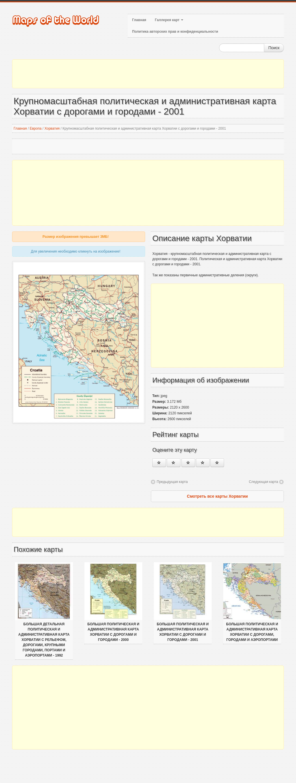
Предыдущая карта (172, 482)
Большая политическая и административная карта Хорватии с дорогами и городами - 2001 (183, 632)
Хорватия (52, 128)
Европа (36, 128)
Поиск (274, 47)
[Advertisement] (148, 74)
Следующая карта (263, 482)
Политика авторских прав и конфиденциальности (175, 32)
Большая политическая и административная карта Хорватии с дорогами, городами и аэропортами (252, 632)
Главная (139, 20)
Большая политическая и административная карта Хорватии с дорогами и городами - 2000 (113, 632)
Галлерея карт (169, 20)
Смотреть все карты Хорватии (217, 496)
